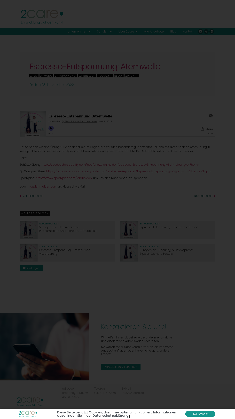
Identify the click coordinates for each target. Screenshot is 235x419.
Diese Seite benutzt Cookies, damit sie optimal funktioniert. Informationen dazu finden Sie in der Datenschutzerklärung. (116, 414)
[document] (117, 209)
